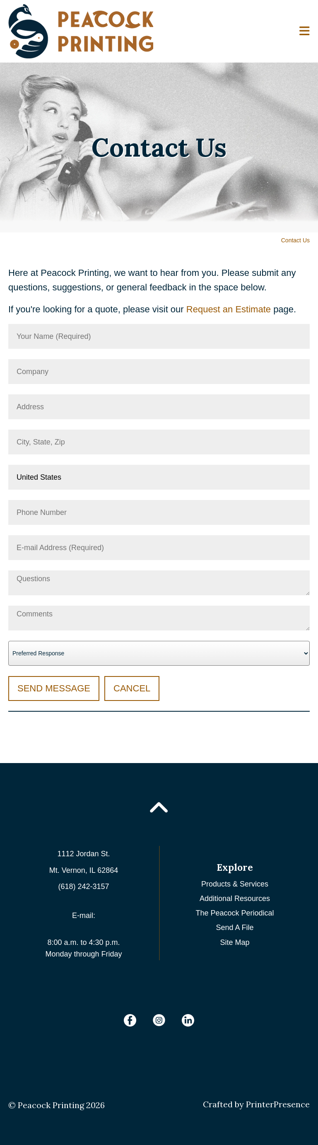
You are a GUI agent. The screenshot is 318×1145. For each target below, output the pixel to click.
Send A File (234, 927)
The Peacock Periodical (234, 913)
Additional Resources (235, 898)
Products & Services (234, 884)
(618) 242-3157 (83, 886)
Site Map (234, 942)
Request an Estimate (228, 309)
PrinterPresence (278, 1104)
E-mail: (83, 915)
